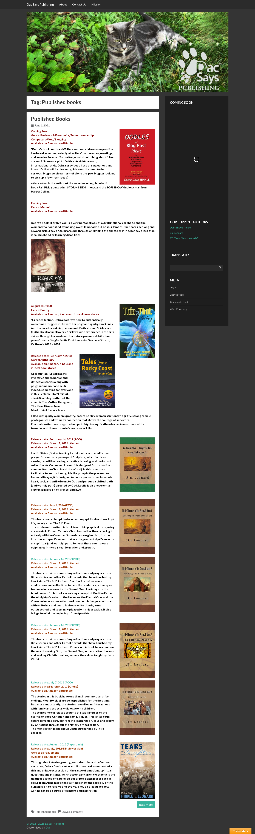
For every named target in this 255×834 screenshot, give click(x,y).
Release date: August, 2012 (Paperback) (57, 744)
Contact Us (79, 4)
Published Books (50, 118)
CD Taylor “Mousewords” (184, 238)
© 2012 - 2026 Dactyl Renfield (45, 823)
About (63, 4)
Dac (48, 827)
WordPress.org (178, 309)
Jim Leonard (176, 232)
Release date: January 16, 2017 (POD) (55, 559)
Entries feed (177, 294)
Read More (146, 804)
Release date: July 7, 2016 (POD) (52, 682)
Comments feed (179, 301)
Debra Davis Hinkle (180, 227)
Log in (173, 287)
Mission (96, 4)
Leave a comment (72, 811)
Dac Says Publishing (40, 4)
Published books (46, 811)
